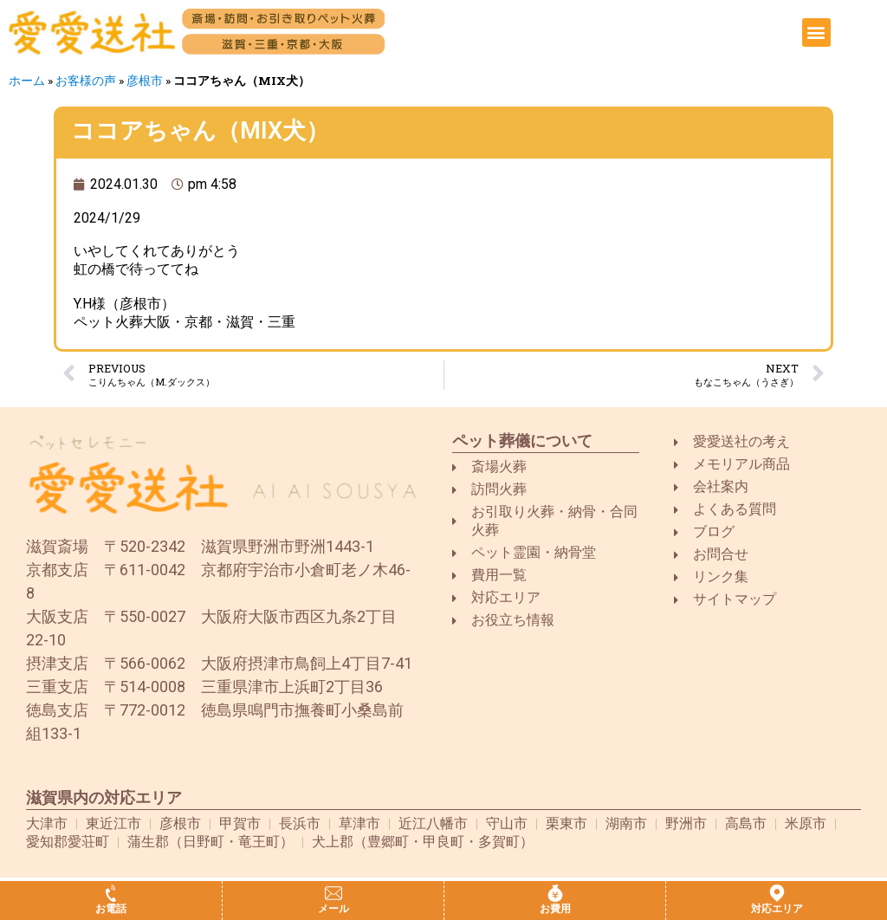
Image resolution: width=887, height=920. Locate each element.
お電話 (110, 909)
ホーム (27, 80)
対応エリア (777, 909)
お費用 (555, 909)
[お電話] (111, 893)
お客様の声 (85, 80)
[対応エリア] (777, 893)
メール (333, 909)
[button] (816, 32)
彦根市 (144, 80)
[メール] (333, 893)
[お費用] (555, 893)
